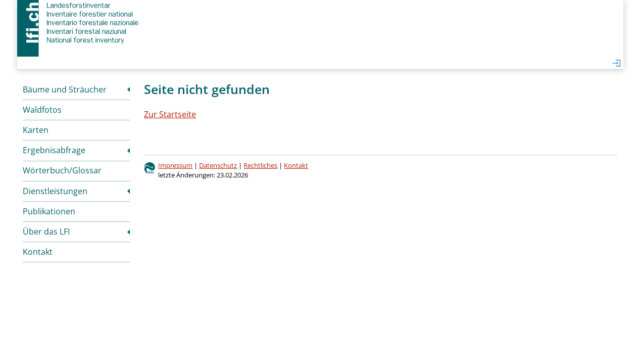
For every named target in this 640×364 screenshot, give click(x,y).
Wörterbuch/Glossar (62, 170)
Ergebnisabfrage (54, 150)
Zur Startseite (170, 114)
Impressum (175, 165)
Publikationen (49, 211)
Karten (35, 129)
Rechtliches (260, 165)
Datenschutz (218, 165)
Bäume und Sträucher (65, 89)
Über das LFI (46, 231)
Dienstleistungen (55, 191)
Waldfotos (42, 109)
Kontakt (38, 251)
